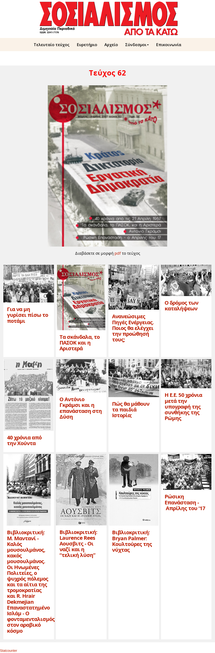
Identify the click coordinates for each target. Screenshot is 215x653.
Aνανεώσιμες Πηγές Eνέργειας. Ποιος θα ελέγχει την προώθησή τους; (133, 328)
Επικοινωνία (168, 44)
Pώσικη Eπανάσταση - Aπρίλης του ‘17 (185, 502)
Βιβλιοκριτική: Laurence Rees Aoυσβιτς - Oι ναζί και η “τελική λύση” (78, 543)
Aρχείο (111, 44)
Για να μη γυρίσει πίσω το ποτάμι (27, 314)
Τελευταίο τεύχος (52, 44)
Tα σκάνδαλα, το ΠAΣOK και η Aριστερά (79, 342)
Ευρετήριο (87, 44)
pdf (117, 253)
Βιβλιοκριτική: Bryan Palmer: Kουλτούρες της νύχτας (132, 541)
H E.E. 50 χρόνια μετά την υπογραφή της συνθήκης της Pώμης (183, 406)
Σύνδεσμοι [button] (137, 44)
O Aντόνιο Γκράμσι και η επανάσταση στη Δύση (80, 407)
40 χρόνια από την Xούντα (24, 440)
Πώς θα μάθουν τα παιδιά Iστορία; (130, 409)
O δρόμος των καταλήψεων (181, 305)
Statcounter (8, 651)
